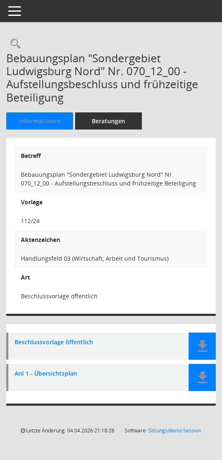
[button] (202, 346)
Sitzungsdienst (174, 430)
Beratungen (108, 121)
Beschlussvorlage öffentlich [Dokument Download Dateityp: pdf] (54, 342)
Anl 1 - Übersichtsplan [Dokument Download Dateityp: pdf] (46, 373)
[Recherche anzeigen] (13, 44)
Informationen (40, 121)
